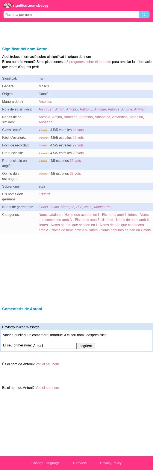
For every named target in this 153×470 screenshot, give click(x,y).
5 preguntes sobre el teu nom (89, 62)
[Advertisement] (77, 33)
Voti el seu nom (47, 364)
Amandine (102, 117)
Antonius (45, 101)
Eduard (44, 194)
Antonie (113, 109)
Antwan (139, 109)
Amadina (136, 117)
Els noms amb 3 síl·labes (94, 220)
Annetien (70, 117)
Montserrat (102, 207)
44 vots (78, 130)
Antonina (86, 117)
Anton (59, 109)
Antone (126, 109)
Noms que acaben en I (81, 214)
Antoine (100, 109)
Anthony (86, 109)
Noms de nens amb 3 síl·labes (75, 230)
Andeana (45, 122)
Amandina (119, 117)
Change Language (46, 463)
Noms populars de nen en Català (126, 230)
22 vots (78, 145)
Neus (88, 207)
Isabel (43, 207)
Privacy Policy (111, 463)
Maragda (67, 207)
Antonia (44, 117)
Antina (57, 117)
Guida (54, 207)
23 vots (78, 153)
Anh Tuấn (46, 109)
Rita (79, 207)
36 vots (75, 161)
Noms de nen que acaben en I (74, 225)
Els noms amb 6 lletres (119, 214)
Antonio (72, 109)
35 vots (75, 173)
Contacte (80, 463)
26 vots (78, 137)
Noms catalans (50, 214)
